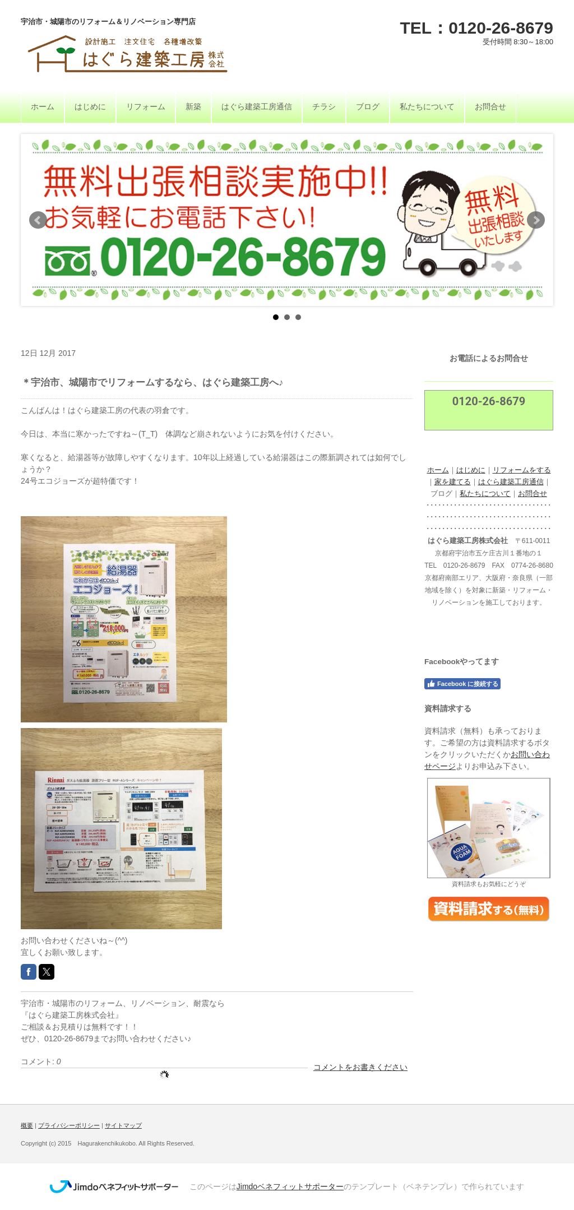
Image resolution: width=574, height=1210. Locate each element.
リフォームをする (522, 470)
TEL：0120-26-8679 (477, 27)
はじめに (470, 470)
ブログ (441, 493)
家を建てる (452, 481)
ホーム (438, 470)
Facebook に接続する (462, 683)
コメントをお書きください (360, 1067)
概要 (27, 1125)
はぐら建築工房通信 (511, 481)
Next (536, 220)
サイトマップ (123, 1125)
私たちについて (485, 493)
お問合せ (532, 493)
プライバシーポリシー (69, 1125)
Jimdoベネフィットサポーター (290, 1186)
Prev (38, 220)
